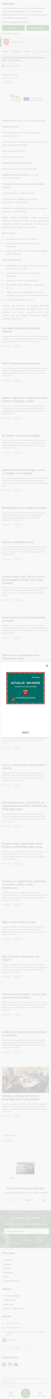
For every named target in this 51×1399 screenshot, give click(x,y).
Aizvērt (25, 732)
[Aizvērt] (47, 665)
